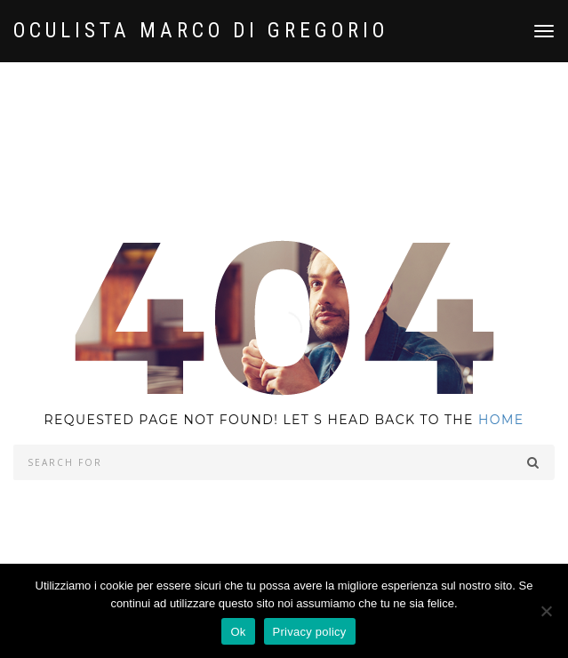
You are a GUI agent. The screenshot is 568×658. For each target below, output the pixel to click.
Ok (237, 631)
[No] (546, 611)
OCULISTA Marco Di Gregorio (200, 31)
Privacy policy (310, 631)
